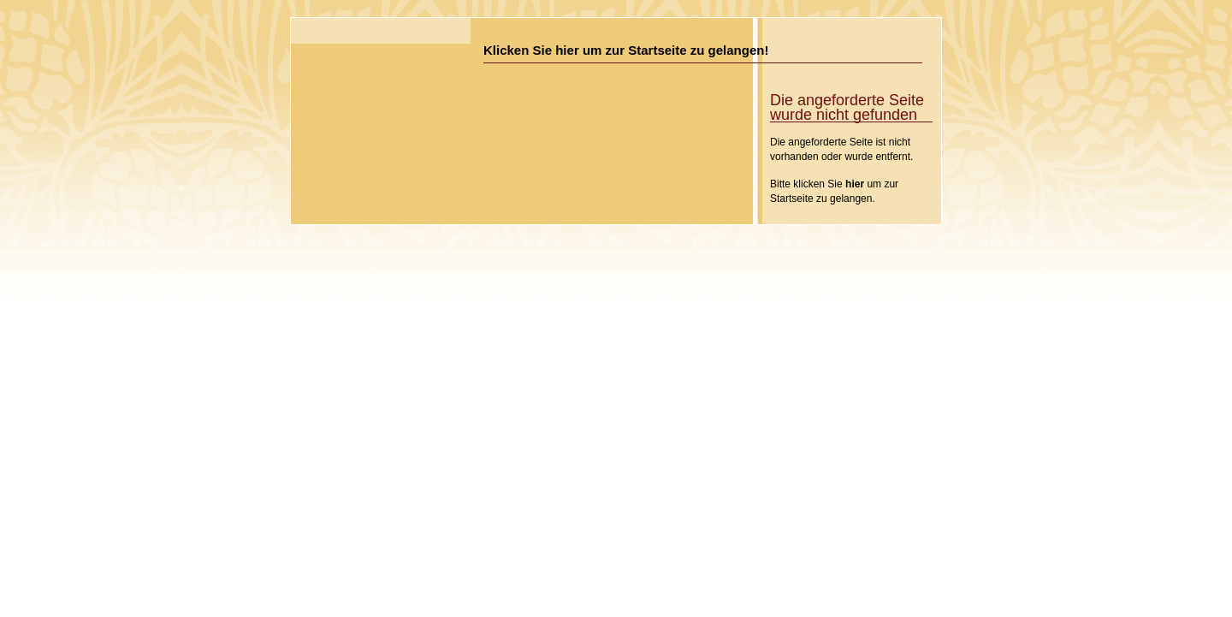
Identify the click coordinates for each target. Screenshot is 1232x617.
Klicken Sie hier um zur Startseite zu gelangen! (625, 50)
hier (854, 184)
